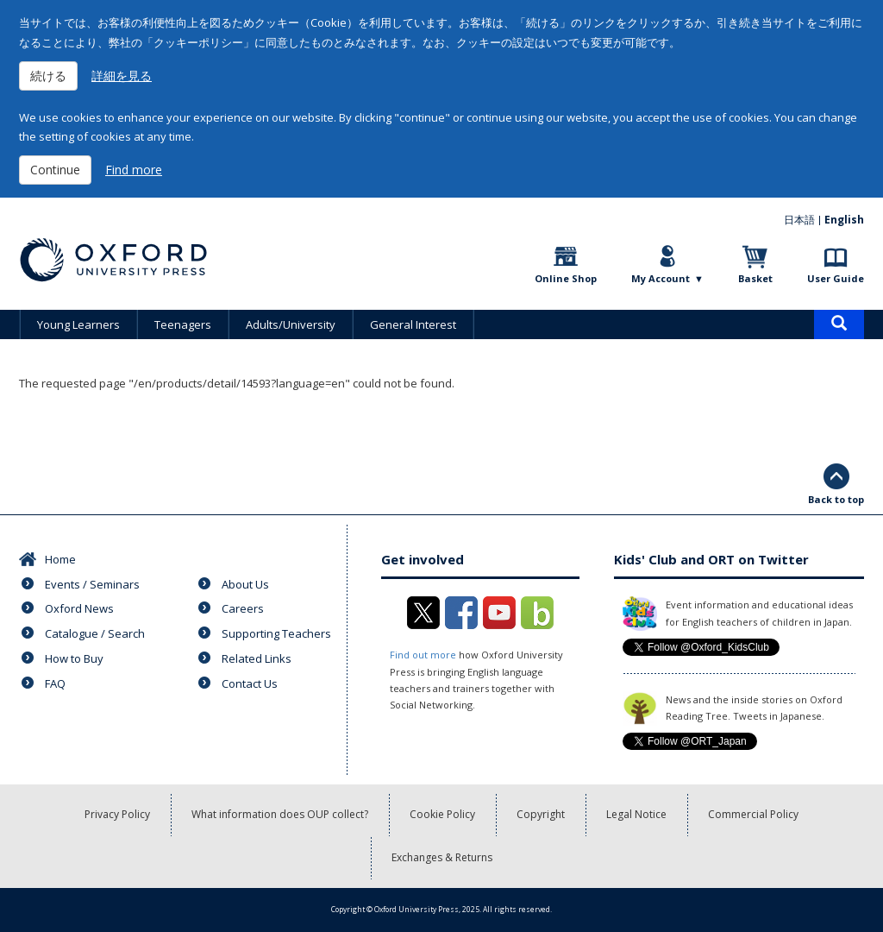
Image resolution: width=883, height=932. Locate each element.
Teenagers (182, 324)
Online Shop (566, 278)
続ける (48, 75)
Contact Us (250, 683)
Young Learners (78, 324)
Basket (755, 278)
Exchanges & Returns (441, 857)
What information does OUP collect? (279, 814)
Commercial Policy (753, 814)
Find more (133, 169)
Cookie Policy (442, 814)
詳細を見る (121, 75)
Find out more (423, 654)
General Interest (413, 324)
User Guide (835, 278)
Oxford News (79, 608)
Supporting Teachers (276, 633)
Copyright (541, 814)
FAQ (55, 683)
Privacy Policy (117, 814)
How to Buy (74, 658)
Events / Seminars (92, 584)
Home (60, 559)
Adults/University (290, 324)
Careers (243, 608)
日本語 (799, 219)
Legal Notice (636, 814)
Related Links (256, 658)
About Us (245, 584)
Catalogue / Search (95, 633)
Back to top (836, 499)
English (844, 219)
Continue (55, 169)
